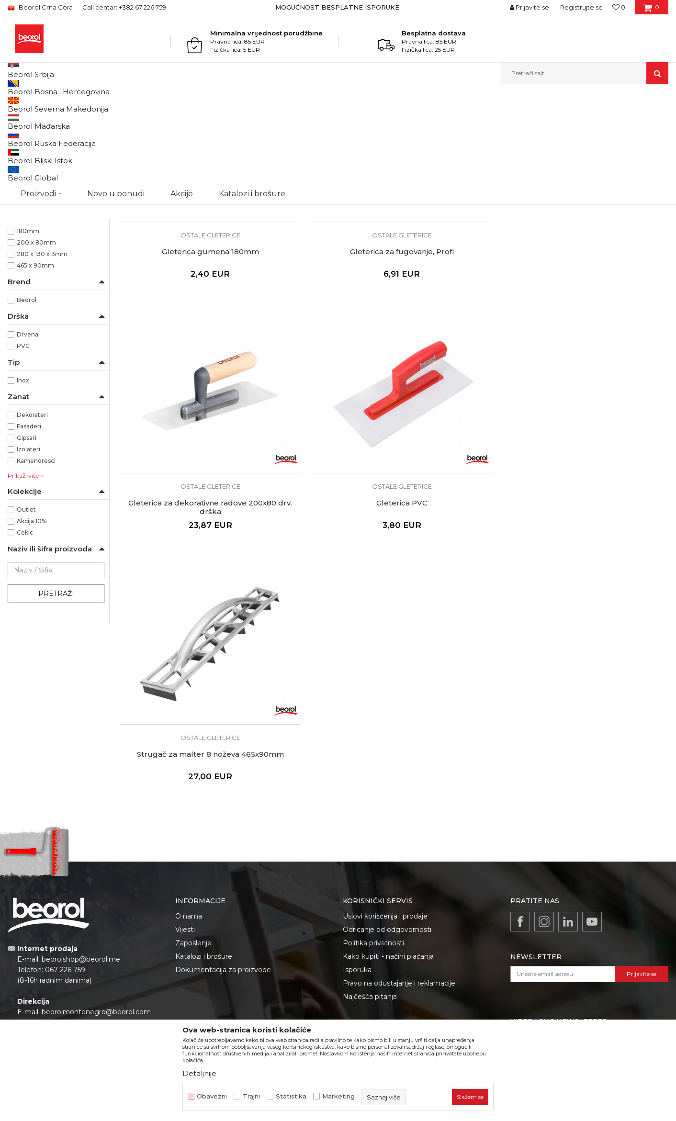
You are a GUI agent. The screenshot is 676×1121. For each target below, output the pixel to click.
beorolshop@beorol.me (81, 857)
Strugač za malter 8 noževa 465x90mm (184, 502)
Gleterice (205, 104)
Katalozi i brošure (203, 855)
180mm (28, 329)
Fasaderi (29, 524)
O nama (188, 814)
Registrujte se (581, 7)
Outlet (26, 608)
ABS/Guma (33, 260)
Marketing (338, 1096)
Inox (23, 478)
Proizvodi (81, 104)
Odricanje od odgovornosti (387, 828)
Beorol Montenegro (34, 104)
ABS (23, 249)
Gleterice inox (34, 154)
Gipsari (26, 536)
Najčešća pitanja (370, 895)
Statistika (291, 1096)
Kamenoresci (36, 559)
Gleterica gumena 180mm (184, 298)
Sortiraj (427, 120)
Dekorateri (32, 513)
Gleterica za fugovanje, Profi (324, 298)
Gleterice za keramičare (47, 166)
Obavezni (212, 1096)
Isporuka (357, 868)
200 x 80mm (36, 341)
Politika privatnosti (373, 841)
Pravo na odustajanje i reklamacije (399, 881)
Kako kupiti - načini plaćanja (388, 855)
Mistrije (24, 212)
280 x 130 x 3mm (42, 352)
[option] (338, 7)
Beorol (26, 398)
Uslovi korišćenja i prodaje (385, 814)
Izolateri (28, 547)
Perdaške (26, 189)
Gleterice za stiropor (42, 200)
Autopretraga (382, 120)
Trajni (251, 1096)
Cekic (25, 631)
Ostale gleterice (36, 177)
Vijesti (185, 828)
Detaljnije (199, 1073)
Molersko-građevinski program (143, 104)
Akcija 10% (31, 619)
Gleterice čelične (36, 143)
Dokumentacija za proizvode (223, 868)
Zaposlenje (193, 841)
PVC (23, 444)
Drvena (27, 433)
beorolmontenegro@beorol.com (96, 910)
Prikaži (565, 120)
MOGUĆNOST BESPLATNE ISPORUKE (337, 7)
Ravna (26, 295)
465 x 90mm (35, 364)
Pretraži (56, 692)
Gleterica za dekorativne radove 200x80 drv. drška (464, 303)
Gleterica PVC (603, 298)
